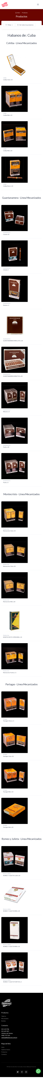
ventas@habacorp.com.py (9, 1037)
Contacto (4, 1054)
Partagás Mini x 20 (8, 827)
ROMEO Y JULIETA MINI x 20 (11, 911)
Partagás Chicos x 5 (8, 721)
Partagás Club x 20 (8, 756)
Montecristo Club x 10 (9, 531)
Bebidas (3, 1021)
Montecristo (6, 529)
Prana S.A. (34, 1066)
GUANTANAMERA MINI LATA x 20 (13, 340)
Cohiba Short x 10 (8, 186)
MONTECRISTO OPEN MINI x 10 (12, 637)
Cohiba (4, 78)
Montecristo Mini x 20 (9, 601)
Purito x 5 (5, 482)
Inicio (17, 12)
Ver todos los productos (25, 25)
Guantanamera (6, 232)
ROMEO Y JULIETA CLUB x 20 (11, 875)
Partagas (5, 719)
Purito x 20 (6, 447)
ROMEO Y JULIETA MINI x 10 (11, 946)
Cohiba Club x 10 (7, 79)
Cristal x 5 (6, 270)
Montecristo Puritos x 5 (9, 672)
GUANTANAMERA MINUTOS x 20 (12, 376)
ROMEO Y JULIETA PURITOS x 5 (12, 982)
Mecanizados (5, 1018)
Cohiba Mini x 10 (7, 115)
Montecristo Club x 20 (9, 566)
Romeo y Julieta (7, 873)
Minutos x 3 (6, 411)
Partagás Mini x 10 (8, 792)
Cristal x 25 (6, 234)
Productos (25, 12)
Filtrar (9, 25)
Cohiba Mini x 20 (7, 150)
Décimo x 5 (6, 305)
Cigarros (3, 1016)
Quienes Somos (5, 1049)
